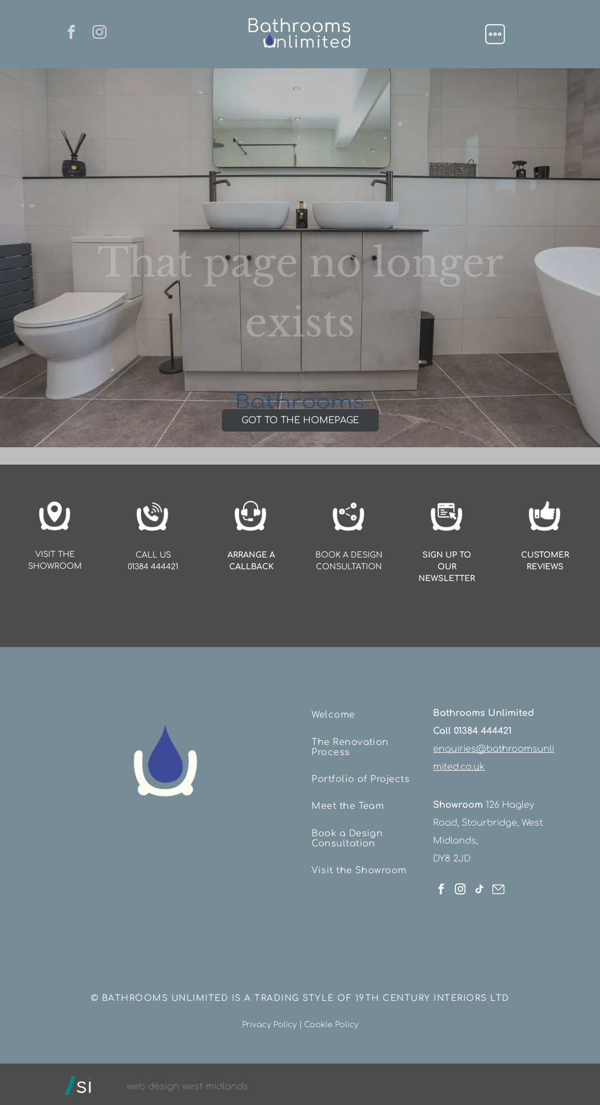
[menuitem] (367, 713)
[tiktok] (479, 886)
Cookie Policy (331, 1020)
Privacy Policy (269, 1020)
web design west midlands (187, 1082)
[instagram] (101, 34)
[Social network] (498, 886)
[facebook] (69, 34)
